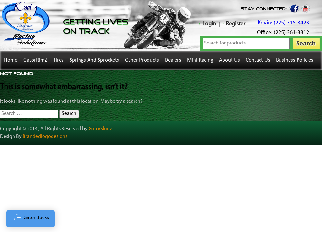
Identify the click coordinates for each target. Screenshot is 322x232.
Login (209, 24)
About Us (229, 60)
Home (10, 60)
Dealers (173, 60)
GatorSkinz (100, 128)
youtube (305, 8)
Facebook (294, 8)
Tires (58, 60)
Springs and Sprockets (94, 60)
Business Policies (294, 60)
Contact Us (258, 60)
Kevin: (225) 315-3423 (283, 23)
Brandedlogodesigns (45, 136)
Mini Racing (200, 60)
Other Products (142, 60)
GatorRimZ (35, 60)
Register (235, 24)
